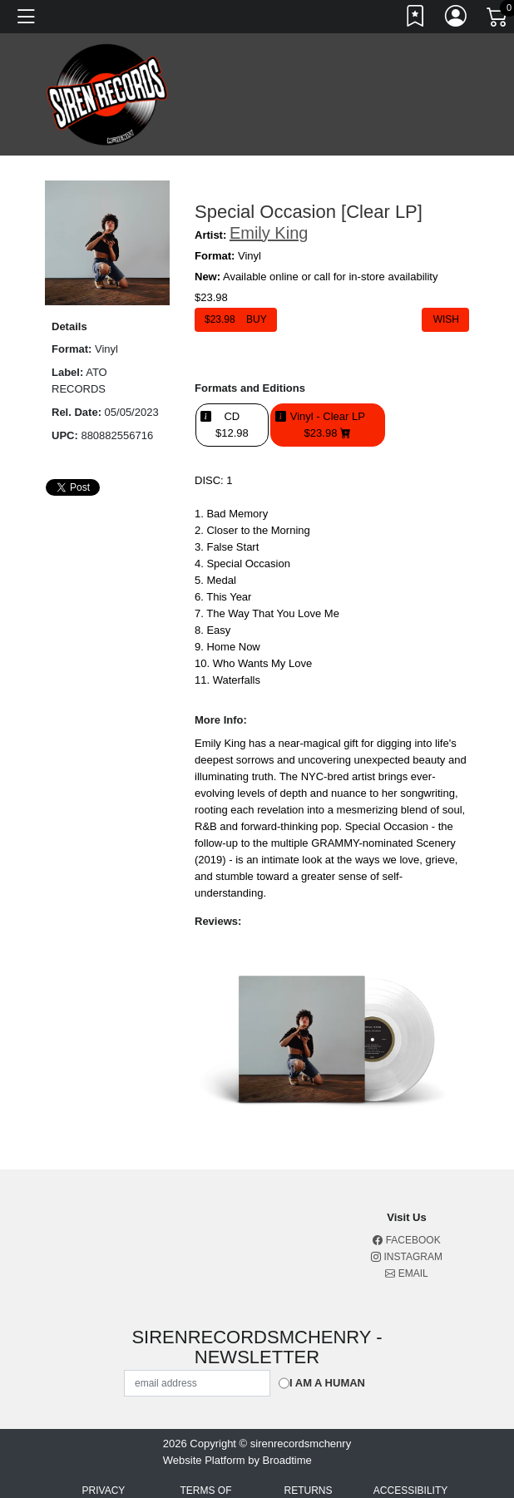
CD (232, 425)
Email (406, 1273)
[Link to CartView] (498, 16)
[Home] (107, 93)
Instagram (406, 1257)
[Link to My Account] (456, 19)
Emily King (269, 233)
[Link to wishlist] (416, 19)
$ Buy (236, 319)
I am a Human (327, 1383)
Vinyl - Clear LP (327, 425)
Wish (445, 319)
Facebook (406, 1240)
